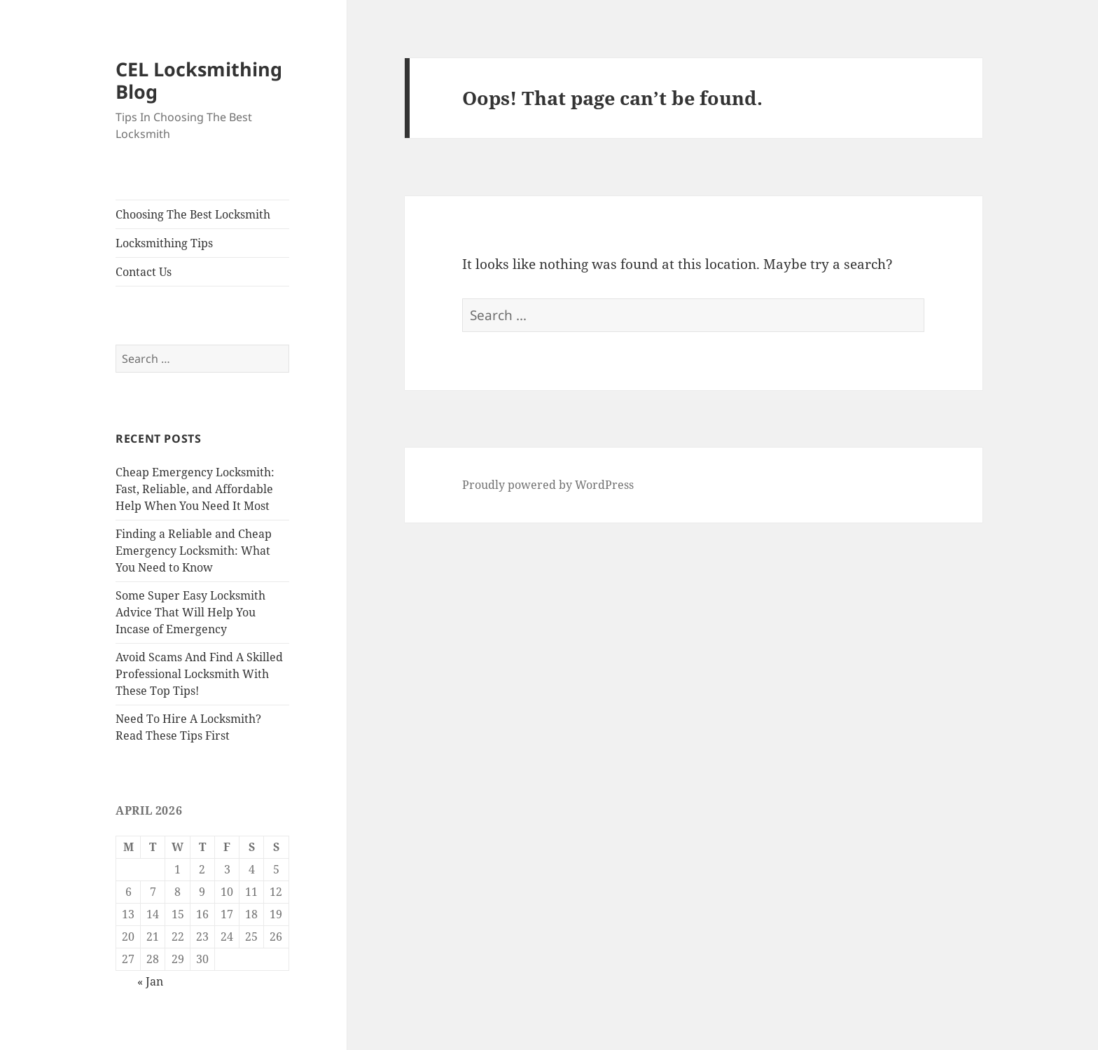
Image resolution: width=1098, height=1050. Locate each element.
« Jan (150, 981)
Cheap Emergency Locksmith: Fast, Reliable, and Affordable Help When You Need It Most (195, 488)
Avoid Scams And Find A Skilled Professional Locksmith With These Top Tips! (199, 673)
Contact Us (144, 271)
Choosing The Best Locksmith (193, 214)
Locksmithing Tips (164, 243)
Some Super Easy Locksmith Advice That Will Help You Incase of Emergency (190, 612)
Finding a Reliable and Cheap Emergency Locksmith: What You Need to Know (194, 550)
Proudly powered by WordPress (548, 484)
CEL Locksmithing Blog (199, 80)
